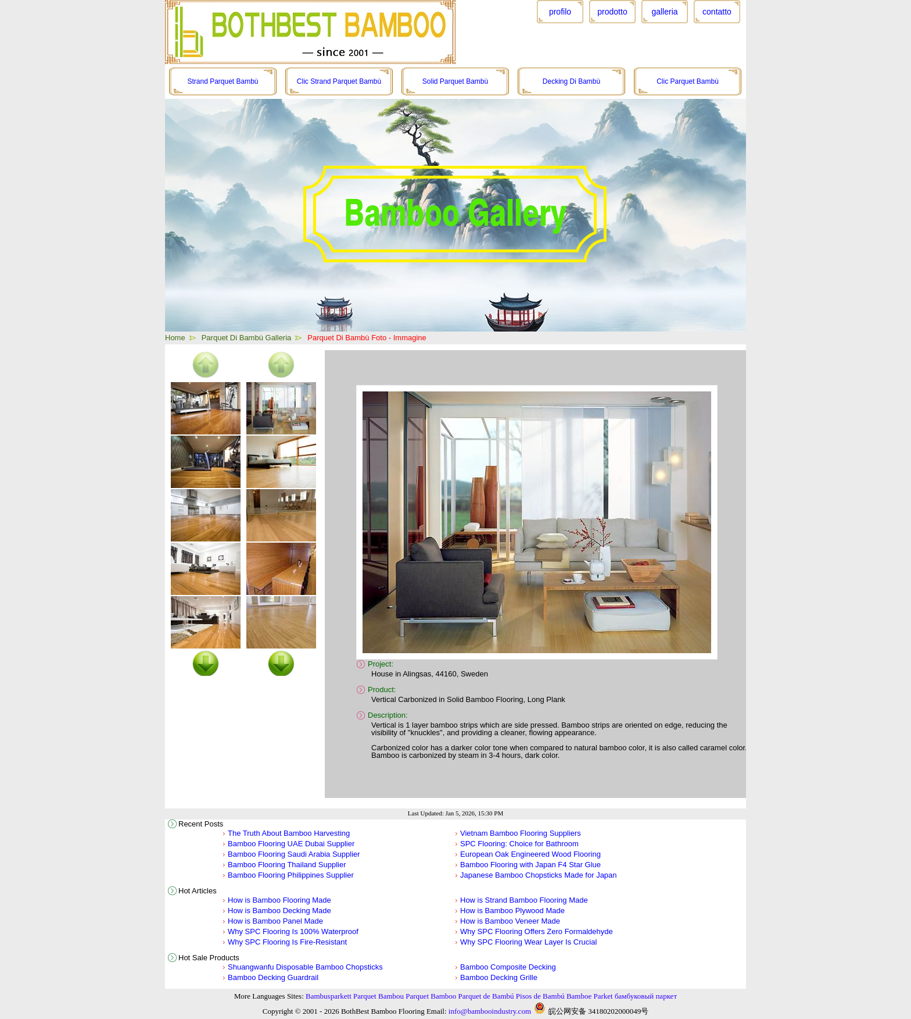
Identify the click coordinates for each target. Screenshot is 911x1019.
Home (175, 337)
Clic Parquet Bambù (688, 81)
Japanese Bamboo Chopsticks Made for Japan (538, 875)
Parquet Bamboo (431, 996)
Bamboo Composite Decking (508, 967)
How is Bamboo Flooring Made (279, 900)
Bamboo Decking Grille (498, 977)
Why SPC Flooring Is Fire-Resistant (287, 942)
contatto (716, 11)
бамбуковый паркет (646, 996)
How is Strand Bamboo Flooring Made (524, 900)
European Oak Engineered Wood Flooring (530, 854)
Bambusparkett (329, 996)
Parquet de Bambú (486, 996)
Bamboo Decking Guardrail (273, 977)
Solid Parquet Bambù (455, 81)
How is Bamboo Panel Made (275, 921)
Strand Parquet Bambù (222, 81)
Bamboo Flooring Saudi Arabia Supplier (294, 854)
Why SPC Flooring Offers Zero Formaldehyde (536, 931)
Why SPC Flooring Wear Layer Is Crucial (528, 942)
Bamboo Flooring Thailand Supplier (287, 864)
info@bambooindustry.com (490, 1011)
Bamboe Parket (589, 996)
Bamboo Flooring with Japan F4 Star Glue (530, 864)
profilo (560, 11)
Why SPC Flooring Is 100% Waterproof (293, 931)
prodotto (612, 11)
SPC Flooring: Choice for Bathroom (519, 843)
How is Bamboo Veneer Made (510, 921)
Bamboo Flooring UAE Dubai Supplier (291, 843)
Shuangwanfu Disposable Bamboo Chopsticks (305, 967)
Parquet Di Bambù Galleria (247, 337)
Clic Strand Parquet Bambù (339, 81)
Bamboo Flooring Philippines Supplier (291, 875)
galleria (664, 11)
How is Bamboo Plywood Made (512, 910)
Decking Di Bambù (571, 81)
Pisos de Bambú (540, 996)
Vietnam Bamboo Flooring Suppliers (520, 833)
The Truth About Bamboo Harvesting (289, 833)
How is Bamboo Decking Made (279, 910)
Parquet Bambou (378, 996)
